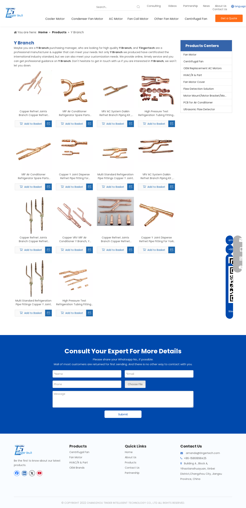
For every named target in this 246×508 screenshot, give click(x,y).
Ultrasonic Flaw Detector (199, 109)
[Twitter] (32, 473)
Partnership (191, 6)
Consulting (154, 6)
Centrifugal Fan (193, 61)
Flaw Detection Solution (198, 89)
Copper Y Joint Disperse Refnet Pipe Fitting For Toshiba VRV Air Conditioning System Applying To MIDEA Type (74, 176)
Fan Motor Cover (194, 82)
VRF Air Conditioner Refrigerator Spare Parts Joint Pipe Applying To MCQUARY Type (33, 176)
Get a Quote (229, 18)
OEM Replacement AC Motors (202, 68)
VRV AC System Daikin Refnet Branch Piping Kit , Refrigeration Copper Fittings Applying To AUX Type (156, 176)
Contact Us (220, 9)
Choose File (135, 384)
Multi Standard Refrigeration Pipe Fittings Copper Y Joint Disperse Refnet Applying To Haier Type (115, 176)
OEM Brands (77, 468)
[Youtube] (40, 473)
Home (129, 452)
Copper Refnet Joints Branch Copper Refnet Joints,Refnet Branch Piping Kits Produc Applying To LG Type (115, 239)
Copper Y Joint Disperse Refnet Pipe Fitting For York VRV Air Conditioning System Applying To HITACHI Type (156, 239)
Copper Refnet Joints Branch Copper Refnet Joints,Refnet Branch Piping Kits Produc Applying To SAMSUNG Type (33, 113)
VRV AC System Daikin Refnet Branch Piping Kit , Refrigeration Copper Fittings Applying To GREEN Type (115, 113)
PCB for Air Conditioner (198, 102)
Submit (123, 414)
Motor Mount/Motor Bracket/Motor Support (207, 95)
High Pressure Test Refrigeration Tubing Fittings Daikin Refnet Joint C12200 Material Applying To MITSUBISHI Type (74, 302)
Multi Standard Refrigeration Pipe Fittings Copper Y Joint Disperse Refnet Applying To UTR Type (33, 302)
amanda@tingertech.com (203, 453)
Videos (172, 6)
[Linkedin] (24, 473)
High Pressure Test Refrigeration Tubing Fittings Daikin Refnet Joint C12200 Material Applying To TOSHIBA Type (156, 113)
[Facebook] (17, 473)
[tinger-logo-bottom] (26, 450)
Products (130, 462)
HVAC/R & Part (192, 75)
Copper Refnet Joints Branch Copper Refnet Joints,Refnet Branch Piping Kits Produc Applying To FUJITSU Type (33, 239)
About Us (220, 6)
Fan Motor (189, 54)
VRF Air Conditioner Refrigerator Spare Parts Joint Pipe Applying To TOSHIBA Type (74, 113)
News (206, 6)
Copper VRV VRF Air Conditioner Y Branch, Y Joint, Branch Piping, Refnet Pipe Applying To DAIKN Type (74, 239)
